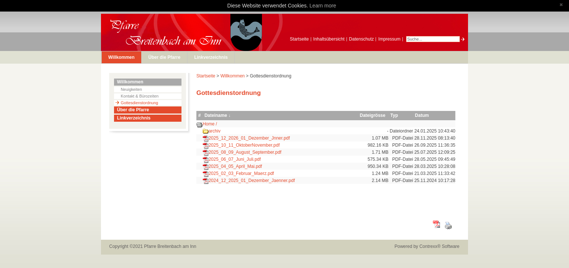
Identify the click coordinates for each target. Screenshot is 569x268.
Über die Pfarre (164, 57)
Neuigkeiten (131, 89)
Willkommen (121, 57)
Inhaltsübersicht (329, 39)
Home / (210, 124)
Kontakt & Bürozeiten (139, 96)
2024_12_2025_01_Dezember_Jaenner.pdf (252, 180)
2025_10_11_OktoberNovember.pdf (244, 145)
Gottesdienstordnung (139, 102)
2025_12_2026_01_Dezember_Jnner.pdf (249, 138)
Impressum (389, 39)
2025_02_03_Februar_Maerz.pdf (241, 173)
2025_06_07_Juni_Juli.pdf (235, 159)
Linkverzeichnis (211, 57)
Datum (422, 115)
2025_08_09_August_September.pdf (245, 152)
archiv (215, 131)
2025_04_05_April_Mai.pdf (235, 166)
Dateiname (216, 115)
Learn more (323, 6)
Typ (394, 115)
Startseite (299, 39)
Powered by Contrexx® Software (427, 246)
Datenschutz (361, 39)
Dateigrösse (372, 115)
